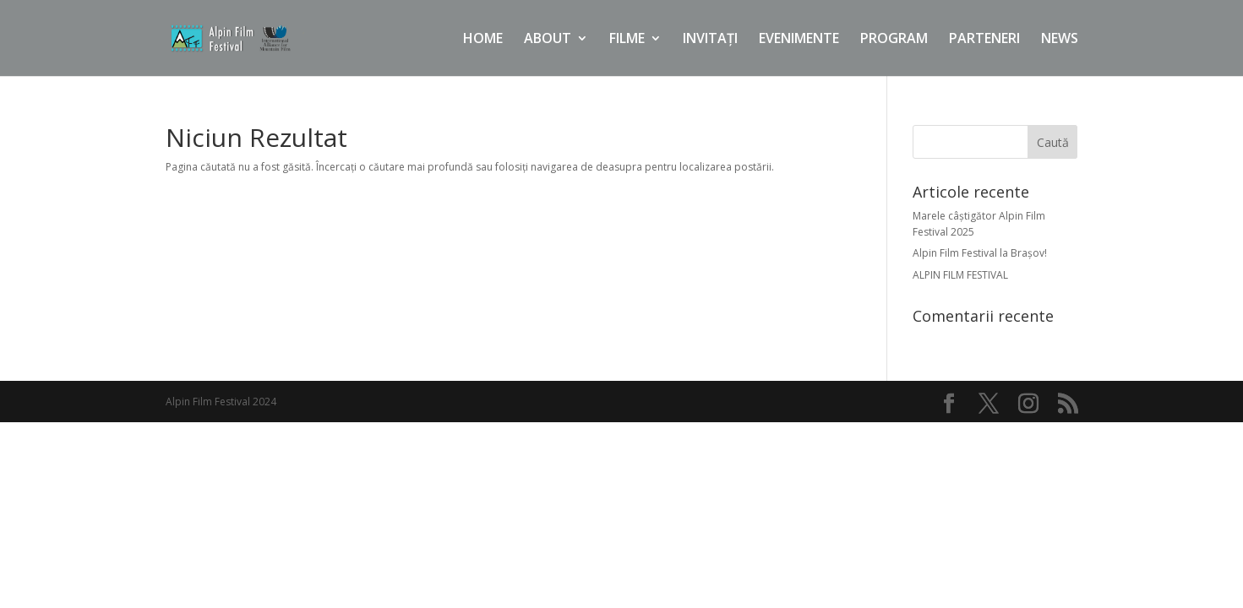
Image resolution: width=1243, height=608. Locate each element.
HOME (483, 39)
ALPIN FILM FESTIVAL (960, 275)
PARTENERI (984, 39)
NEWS (1059, 39)
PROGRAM (894, 39)
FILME (627, 39)
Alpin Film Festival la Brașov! (980, 253)
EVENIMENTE (799, 39)
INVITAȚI (710, 39)
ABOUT (547, 39)
